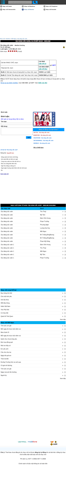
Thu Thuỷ (43, 211)
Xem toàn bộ (4, 174)
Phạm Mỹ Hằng (45, 241)
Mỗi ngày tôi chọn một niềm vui (11, 329)
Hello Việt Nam (5, 306)
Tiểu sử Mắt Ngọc (38, 147)
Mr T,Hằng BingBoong (47, 234)
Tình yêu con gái (6, 325)
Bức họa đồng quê (7, 342)
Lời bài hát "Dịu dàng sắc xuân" (9, 149)
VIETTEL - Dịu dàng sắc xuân (41, 132)
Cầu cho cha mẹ (6, 352)
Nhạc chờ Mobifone (29, 6)
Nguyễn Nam (10, 153)
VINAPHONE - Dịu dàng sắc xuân (42, 138)
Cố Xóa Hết (4, 313)
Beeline (8, 38)
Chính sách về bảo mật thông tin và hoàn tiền (33, 463)
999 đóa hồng (5, 303)
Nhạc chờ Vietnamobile (9, 9)
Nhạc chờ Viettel (7, 6)
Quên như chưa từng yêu (9, 339)
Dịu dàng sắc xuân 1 (7, 244)
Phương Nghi (44, 224)
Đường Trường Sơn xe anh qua (11, 362)
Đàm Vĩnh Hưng (45, 218)
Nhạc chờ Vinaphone (51, 6)
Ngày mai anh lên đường (9, 372)
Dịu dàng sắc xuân (22, 38)
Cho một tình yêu (6, 296)
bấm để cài (42, 63)
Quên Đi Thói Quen (7, 316)
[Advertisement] (33, 274)
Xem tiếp (63, 319)
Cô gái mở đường (6, 365)
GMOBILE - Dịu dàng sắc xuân (41, 143)
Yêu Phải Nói (5, 309)
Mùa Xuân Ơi (5, 332)
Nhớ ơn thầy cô (6, 345)
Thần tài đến (5, 359)
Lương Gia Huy (45, 228)
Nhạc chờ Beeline (29, 9)
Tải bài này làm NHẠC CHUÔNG (9, 83)
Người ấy (4, 375)
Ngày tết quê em (6, 355)
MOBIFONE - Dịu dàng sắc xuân (42, 135)
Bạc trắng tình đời (6, 293)
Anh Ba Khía (5, 300)
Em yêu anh (4, 349)
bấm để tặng (43, 69)
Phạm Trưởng (44, 221)
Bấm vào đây (42, 83)
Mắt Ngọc (13, 38)
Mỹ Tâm (42, 215)
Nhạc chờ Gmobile (51, 9)
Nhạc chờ (2, 38)
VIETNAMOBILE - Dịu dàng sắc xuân (43, 140)
